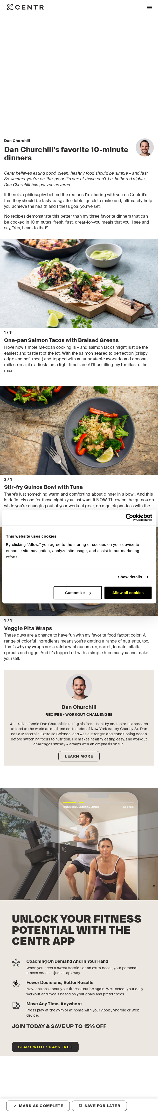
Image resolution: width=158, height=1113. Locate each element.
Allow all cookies (128, 592)
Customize (78, 592)
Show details (130, 577)
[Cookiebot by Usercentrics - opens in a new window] (129, 517)
